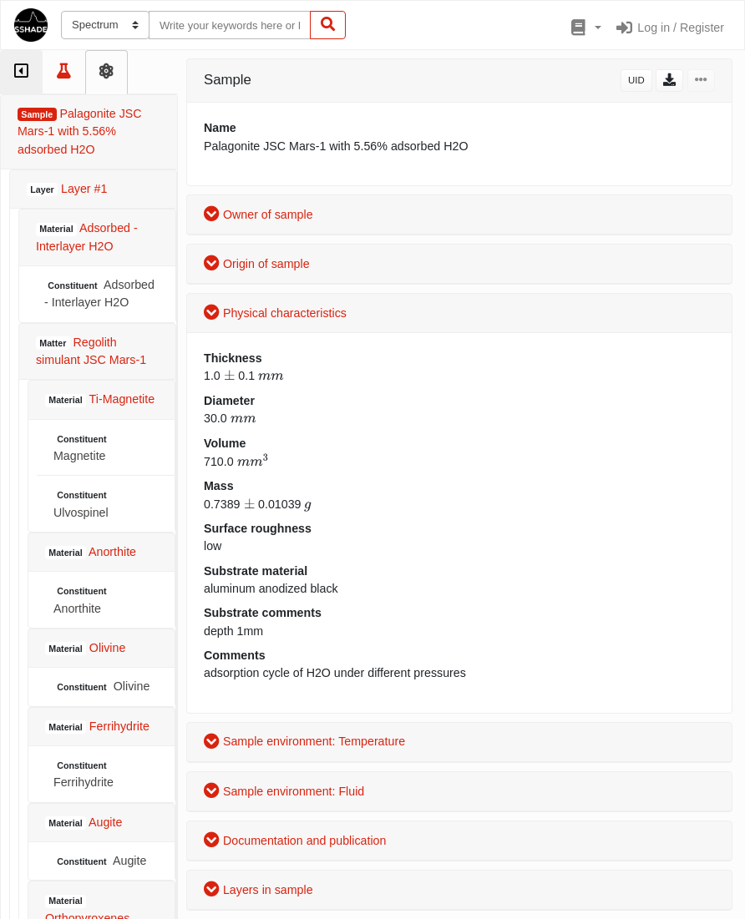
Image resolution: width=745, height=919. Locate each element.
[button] (584, 28)
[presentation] (230, 375)
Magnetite (81, 447)
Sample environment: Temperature (304, 741)
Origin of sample (257, 263)
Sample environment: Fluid (284, 791)
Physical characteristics (275, 313)
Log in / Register (669, 27)
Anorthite (81, 600)
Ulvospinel (81, 504)
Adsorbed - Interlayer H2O (99, 293)
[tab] (21, 72)
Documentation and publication (295, 840)
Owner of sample (258, 214)
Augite (99, 861)
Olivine (101, 686)
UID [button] (636, 80)
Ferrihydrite (83, 774)
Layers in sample (258, 889)
